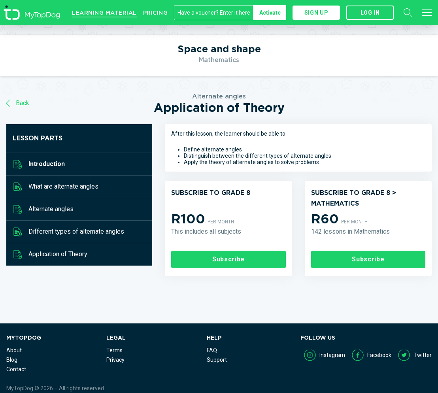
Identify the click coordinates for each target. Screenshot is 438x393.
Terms (114, 350)
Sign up (316, 12)
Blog (11, 360)
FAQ (212, 350)
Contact (16, 369)
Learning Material (104, 12)
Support (217, 360)
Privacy (115, 360)
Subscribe (228, 259)
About (14, 350)
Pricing (155, 12)
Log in (370, 12)
